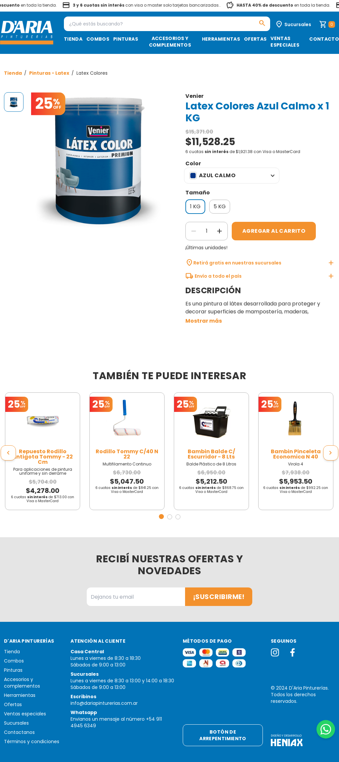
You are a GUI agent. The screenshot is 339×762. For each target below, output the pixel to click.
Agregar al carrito (273, 231)
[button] (161, 516)
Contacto (324, 39)
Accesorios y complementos (170, 41)
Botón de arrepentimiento (222, 735)
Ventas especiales (284, 41)
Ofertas (255, 39)
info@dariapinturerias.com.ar (104, 703)
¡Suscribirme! (219, 596)
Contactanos (19, 732)
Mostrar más (203, 321)
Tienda (73, 39)
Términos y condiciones (31, 741)
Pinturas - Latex (49, 73)
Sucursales (16, 723)
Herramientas (221, 39)
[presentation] (8, 453)
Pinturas (125, 39)
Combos (97, 39)
